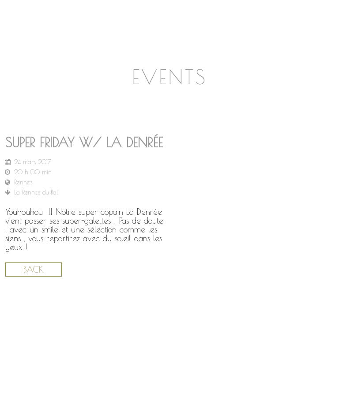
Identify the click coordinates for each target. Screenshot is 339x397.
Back (33, 269)
